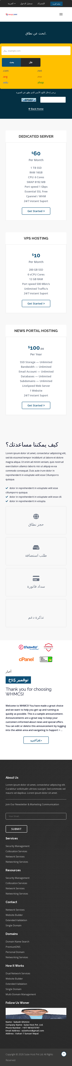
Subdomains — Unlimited (36, 381)
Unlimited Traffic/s (36, 288)
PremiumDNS (13, 946)
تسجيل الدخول (26, 3)
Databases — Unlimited (36, 376)
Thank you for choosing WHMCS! (28, 691)
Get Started (36, 211)
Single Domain (13, 925)
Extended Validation (16, 920)
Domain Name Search (17, 941)
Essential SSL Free (36, 191)
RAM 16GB (36, 172)
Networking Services (17, 861)
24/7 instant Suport (36, 201)
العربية (11, 3)
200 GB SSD (36, 269)
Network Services (15, 856)
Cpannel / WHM (36, 196)
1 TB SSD (36, 167)
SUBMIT (16, 829)
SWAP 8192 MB (36, 182)
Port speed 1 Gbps (36, 186)
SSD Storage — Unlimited (36, 362)
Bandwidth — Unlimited (36, 366)
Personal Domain (15, 952)
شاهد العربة (56, 4)
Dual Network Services (18, 973)
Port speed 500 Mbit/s (36, 284)
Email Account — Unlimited (36, 371)
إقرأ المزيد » (36, 740)
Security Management (17, 846)
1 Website (36, 390)
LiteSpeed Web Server (36, 386)
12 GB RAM (36, 279)
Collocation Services (16, 851)
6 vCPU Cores (36, 274)
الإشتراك (41, 3)
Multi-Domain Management (21, 994)
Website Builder (14, 915)
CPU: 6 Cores (36, 177)
